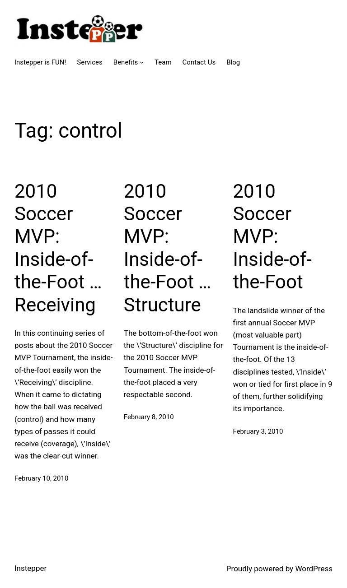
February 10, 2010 (41, 478)
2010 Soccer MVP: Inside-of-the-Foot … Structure (167, 248)
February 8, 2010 (149, 417)
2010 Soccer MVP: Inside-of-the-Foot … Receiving (58, 248)
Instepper (30, 568)
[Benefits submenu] (142, 62)
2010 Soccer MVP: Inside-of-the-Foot (272, 236)
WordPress (314, 568)
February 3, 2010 (258, 431)
